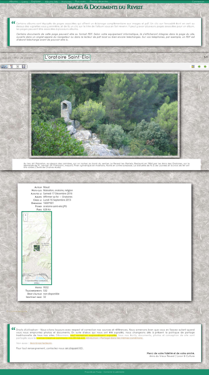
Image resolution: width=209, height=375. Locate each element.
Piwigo (99, 372)
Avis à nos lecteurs (41, 343)
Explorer (36, 2)
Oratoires (67, 196)
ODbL (37, 283)
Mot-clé (18, 58)
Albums (13, 2)
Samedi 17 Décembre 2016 (57, 193)
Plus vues (80, 2)
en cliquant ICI (73, 348)
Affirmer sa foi (51, 196)
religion (69, 190)
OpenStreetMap (32, 281)
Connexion (198, 2)
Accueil (6, 58)
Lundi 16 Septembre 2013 (57, 199)
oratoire (28, 58)
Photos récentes (99, 2)
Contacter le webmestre (114, 372)
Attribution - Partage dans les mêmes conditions (114, 338)
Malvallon (48, 190)
